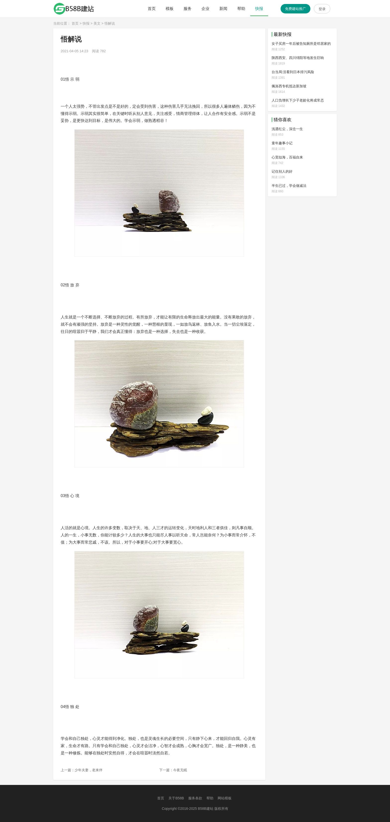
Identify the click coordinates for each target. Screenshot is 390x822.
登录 (322, 9)
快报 (259, 8)
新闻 (223, 8)
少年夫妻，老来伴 (88, 770)
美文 (97, 23)
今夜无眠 (180, 770)
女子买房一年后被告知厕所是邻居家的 (301, 44)
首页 (152, 8)
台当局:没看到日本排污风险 (293, 72)
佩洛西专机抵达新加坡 (289, 86)
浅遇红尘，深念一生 (287, 129)
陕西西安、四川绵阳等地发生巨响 (298, 58)
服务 (188, 8)
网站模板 (225, 798)
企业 (205, 8)
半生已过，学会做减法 (289, 186)
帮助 (241, 8)
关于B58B (176, 798)
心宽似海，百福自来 (287, 157)
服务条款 (195, 798)
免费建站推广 (295, 9)
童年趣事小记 (282, 143)
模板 (170, 8)
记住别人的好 (282, 171)
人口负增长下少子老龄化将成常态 (298, 100)
